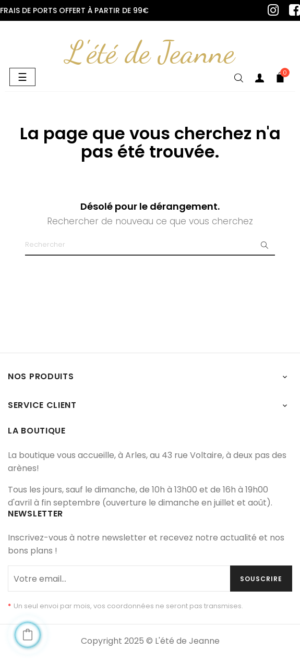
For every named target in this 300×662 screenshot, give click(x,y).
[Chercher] (150, 245)
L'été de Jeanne (150, 52)
